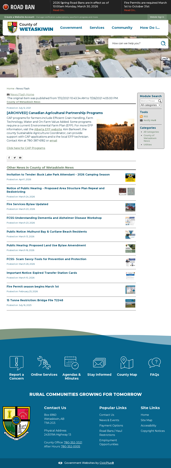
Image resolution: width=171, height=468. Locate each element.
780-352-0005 (70, 446)
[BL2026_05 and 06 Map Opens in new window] (127, 191)
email (53, 140)
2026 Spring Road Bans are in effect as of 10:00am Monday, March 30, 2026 (85, 6)
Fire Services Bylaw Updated (27, 204)
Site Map (146, 420)
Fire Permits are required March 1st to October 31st (146, 6)
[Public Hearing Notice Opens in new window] (130, 248)
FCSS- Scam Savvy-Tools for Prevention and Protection (46, 259)
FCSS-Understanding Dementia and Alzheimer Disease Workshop (54, 218)
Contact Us (106, 414)
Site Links (150, 408)
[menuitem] (71, 27)
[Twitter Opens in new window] (14, 158)
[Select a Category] (150, 105)
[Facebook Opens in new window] (9, 158)
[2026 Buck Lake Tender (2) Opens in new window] (130, 178)
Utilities (148, 144)
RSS (146, 116)
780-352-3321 (73, 442)
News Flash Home (22, 94)
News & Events (109, 420)
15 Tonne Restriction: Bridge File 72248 (35, 300)
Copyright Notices (153, 431)
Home (10, 88)
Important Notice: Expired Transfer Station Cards (42, 272)
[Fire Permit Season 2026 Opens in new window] (130, 290)
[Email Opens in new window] (20, 158)
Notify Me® (150, 120)
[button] (163, 43)
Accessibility (148, 425)
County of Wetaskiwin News (150, 138)
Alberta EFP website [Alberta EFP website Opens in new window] (48, 129)
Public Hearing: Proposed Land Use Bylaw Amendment (46, 245)
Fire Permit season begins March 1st (33, 286)
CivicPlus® (107, 462)
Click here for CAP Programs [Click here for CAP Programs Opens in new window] (26, 148)
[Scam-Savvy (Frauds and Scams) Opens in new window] (130, 262)
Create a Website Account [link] (19, 17)
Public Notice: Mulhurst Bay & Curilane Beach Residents (47, 231)
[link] (157, 17)
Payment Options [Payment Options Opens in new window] (111, 425)
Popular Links (113, 408)
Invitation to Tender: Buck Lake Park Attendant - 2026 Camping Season (58, 174)
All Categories (151, 132)
